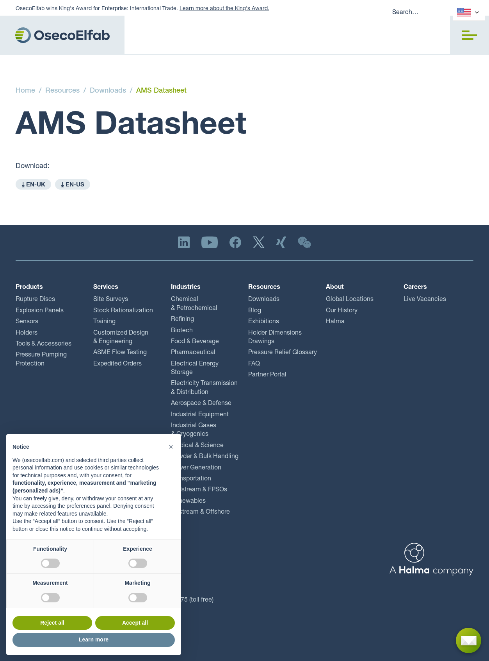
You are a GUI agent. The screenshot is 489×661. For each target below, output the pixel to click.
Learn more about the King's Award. (224, 9)
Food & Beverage (195, 342)
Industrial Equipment (200, 415)
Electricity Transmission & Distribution (204, 388)
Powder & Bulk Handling (204, 457)
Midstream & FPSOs (199, 490)
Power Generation (196, 468)
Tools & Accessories (43, 344)
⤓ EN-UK (33, 185)
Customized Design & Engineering (120, 337)
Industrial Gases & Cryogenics (193, 430)
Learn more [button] (93, 639)
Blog (254, 311)
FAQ (254, 364)
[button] (469, 35)
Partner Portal (267, 375)
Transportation (191, 479)
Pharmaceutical (193, 353)
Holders (26, 333)
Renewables (188, 501)
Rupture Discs (35, 300)
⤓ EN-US (72, 185)
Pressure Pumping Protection (41, 359)
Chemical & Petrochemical (194, 304)
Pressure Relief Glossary (282, 353)
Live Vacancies (425, 300)
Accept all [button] (135, 623)
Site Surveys (110, 300)
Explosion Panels (40, 311)
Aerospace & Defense (201, 404)
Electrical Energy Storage (195, 368)
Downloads (108, 91)
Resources (62, 91)
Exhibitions (263, 322)
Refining (182, 320)
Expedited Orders (117, 364)
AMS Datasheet (161, 91)
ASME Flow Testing (120, 353)
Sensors (27, 322)
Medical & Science (197, 446)
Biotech (182, 331)
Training (104, 322)
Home (25, 91)
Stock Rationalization (123, 311)
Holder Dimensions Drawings (275, 337)
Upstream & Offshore (200, 512)
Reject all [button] (52, 623)
